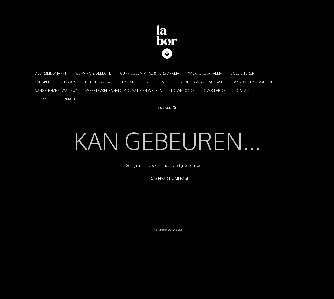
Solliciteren (243, 73)
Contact (242, 90)
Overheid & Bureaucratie (201, 82)
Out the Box (174, 229)
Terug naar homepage (167, 178)
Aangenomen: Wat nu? (56, 90)
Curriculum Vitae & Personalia (149, 73)
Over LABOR (215, 90)
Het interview (98, 82)
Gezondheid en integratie (144, 82)
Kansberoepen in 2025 (55, 82)
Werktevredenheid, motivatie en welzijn (124, 90)
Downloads (183, 90)
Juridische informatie (55, 99)
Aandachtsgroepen (253, 82)
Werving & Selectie (93, 73)
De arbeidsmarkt (51, 73)
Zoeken (167, 108)
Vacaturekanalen (205, 73)
